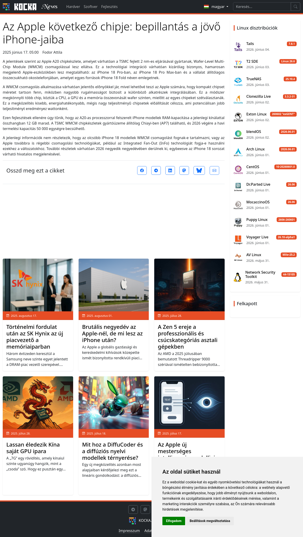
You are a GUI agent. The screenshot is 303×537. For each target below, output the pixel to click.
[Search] (262, 6)
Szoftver (91, 6)
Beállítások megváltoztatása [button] (210, 521)
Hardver (73, 6)
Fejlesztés (109, 6)
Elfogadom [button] (173, 521)
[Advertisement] (113, 219)
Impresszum (129, 530)
